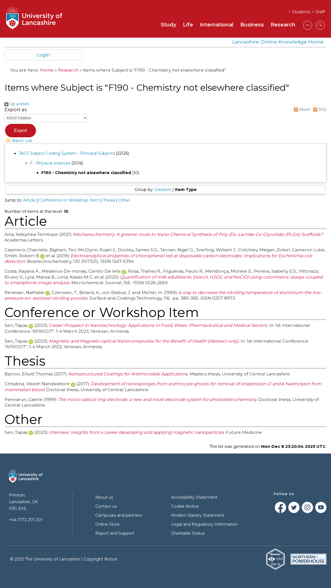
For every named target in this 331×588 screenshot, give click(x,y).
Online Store (107, 524)
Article (29, 200)
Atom (301, 109)
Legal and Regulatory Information (204, 524)
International (216, 25)
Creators (163, 189)
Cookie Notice (185, 506)
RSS (319, 109)
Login (43, 55)
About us (104, 497)
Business (252, 25)
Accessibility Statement (194, 497)
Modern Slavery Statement (198, 515)
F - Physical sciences (50, 163)
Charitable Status (188, 533)
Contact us (106, 506)
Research (283, 25)
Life (188, 25)
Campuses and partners (118, 515)
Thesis (109, 200)
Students (301, 11)
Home (47, 70)
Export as (15, 109)
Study (168, 25)
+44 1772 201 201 (25, 519)
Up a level (16, 103)
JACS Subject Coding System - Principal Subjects (67, 153)
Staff (320, 11)
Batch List (18, 140)
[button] (20, 130)
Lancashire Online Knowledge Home (278, 42)
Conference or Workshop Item (69, 200)
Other (124, 200)
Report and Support (114, 533)
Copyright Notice (100, 559)
